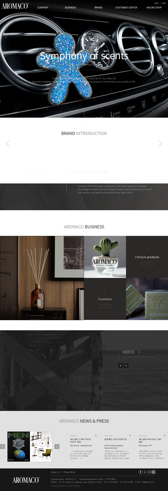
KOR (156, 3)
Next (160, 143)
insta (149, 472)
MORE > (105, 172)
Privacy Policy (69, 472)
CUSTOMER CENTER (126, 7)
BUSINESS (70, 7)
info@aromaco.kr (148, 482)
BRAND (98, 7)
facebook (140, 472)
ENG (164, 3)
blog (145, 472)
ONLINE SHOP (154, 7)
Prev (7, 143)
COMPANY (42, 7)
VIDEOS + (131, 352)
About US (55, 472)
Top (153, 472)
